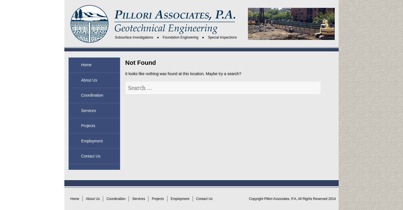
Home (86, 65)
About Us (89, 80)
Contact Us (90, 156)
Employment (92, 141)
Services (88, 110)
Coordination (92, 95)
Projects (88, 125)
